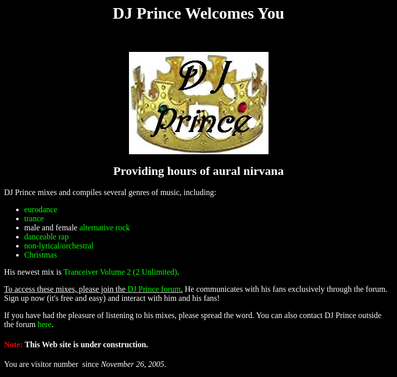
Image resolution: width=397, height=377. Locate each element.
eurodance (40, 209)
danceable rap (46, 236)
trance (34, 218)
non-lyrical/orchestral (59, 245)
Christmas (40, 254)
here (45, 324)
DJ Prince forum (154, 289)
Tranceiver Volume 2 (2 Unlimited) (120, 272)
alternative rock (105, 227)
